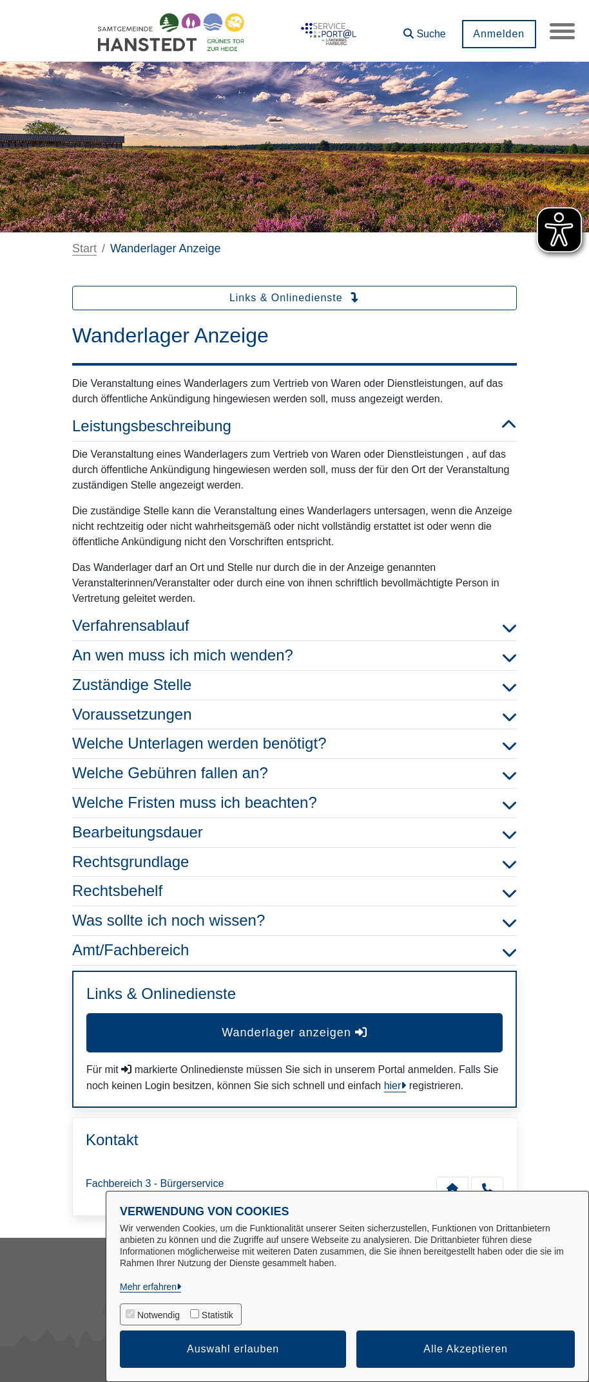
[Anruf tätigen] (487, 1188)
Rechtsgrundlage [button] (294, 862)
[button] (424, 29)
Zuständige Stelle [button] (294, 685)
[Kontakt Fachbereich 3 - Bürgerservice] (452, 1188)
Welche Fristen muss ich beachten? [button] (294, 803)
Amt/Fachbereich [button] (294, 950)
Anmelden (498, 33)
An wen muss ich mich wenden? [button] (294, 655)
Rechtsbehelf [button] (294, 891)
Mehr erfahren (148, 1287)
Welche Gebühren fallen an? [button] (294, 773)
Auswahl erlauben (233, 1348)
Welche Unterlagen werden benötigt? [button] (294, 743)
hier (392, 1085)
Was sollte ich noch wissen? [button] (294, 920)
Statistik (217, 1315)
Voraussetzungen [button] (294, 714)
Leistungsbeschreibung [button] (294, 426)
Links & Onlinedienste (294, 297)
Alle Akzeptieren (465, 1348)
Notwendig (158, 1315)
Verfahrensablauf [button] (294, 626)
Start (84, 248)
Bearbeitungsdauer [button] (294, 832)
